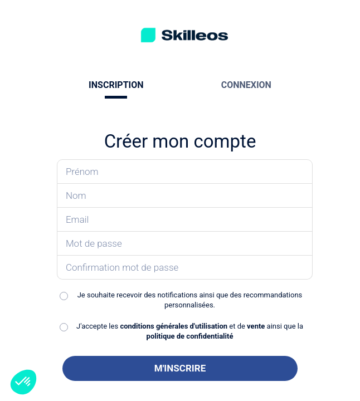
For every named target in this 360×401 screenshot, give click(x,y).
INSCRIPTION (116, 85)
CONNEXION (246, 85)
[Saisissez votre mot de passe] (185, 244)
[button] (23, 382)
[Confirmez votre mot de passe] (185, 268)
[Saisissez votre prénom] (185, 171)
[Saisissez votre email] (185, 220)
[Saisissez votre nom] (185, 196)
